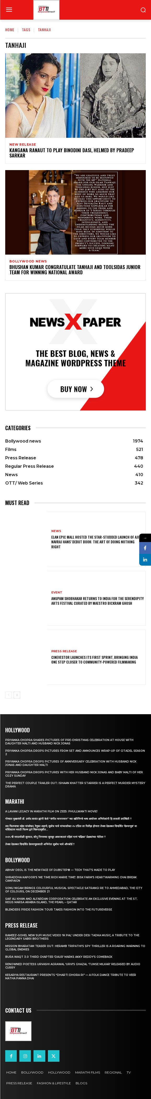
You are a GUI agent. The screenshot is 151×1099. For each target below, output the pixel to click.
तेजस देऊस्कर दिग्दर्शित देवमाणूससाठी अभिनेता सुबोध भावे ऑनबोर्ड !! (40, 844)
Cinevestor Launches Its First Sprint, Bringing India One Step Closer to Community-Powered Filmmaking (94, 659)
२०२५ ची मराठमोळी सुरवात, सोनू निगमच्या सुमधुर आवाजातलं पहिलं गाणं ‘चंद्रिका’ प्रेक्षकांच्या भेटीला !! (55, 837)
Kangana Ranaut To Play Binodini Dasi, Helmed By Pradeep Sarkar (71, 153)
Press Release (64, 651)
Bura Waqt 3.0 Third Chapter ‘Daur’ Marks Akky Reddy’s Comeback (58, 957)
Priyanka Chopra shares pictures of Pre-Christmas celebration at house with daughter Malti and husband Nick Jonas (69, 741)
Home (9, 29)
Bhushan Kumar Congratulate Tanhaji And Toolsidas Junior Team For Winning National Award (75, 270)
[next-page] (17, 695)
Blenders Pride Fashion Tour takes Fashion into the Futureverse (58, 909)
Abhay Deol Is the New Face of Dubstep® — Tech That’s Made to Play (60, 870)
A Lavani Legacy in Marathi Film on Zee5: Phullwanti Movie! (51, 811)
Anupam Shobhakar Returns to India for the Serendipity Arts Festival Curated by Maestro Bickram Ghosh (97, 601)
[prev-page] (8, 695)
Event (56, 592)
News (56, 531)
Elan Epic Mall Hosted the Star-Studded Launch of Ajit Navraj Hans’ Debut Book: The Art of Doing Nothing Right (96, 541)
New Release (22, 144)
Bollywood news (28, 261)
